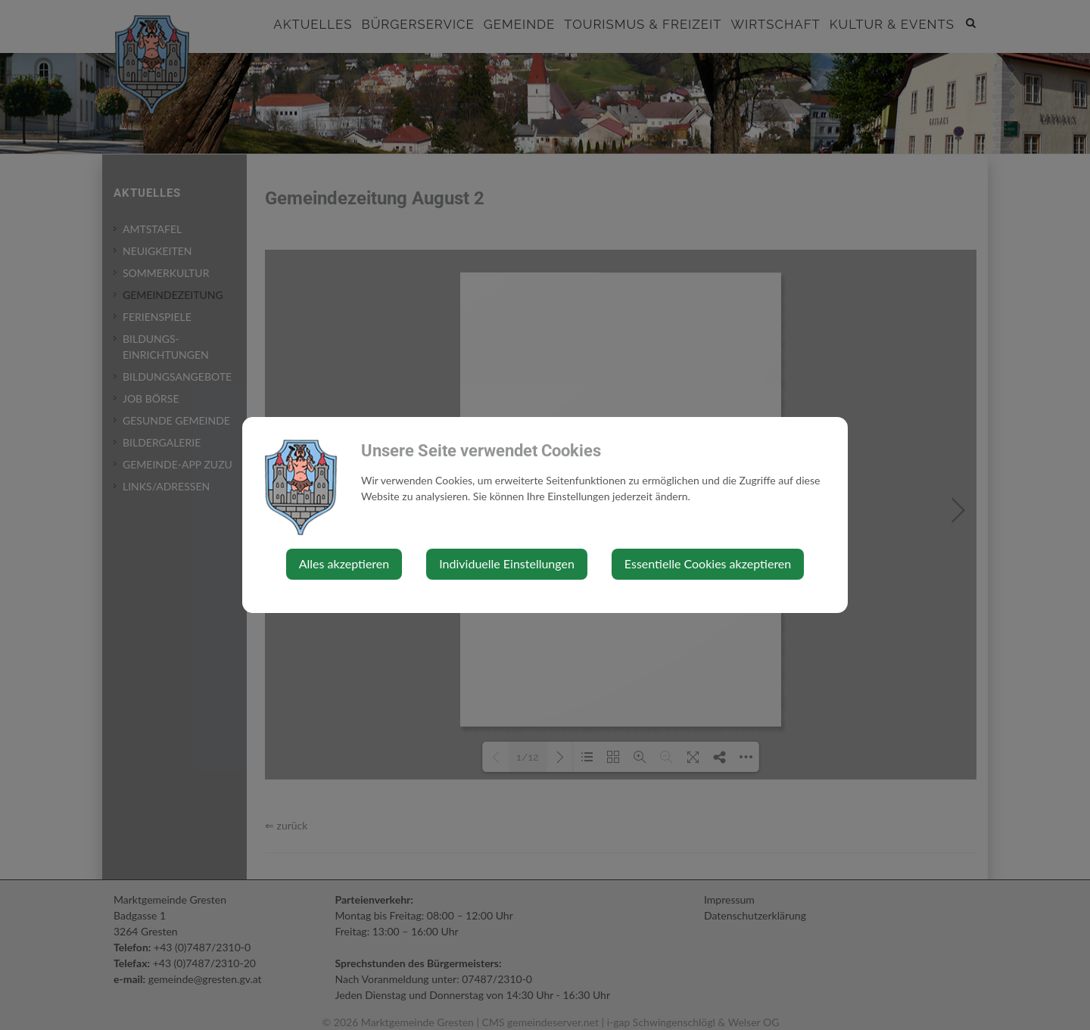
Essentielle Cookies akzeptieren (707, 563)
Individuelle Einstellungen (507, 563)
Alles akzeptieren (344, 563)
